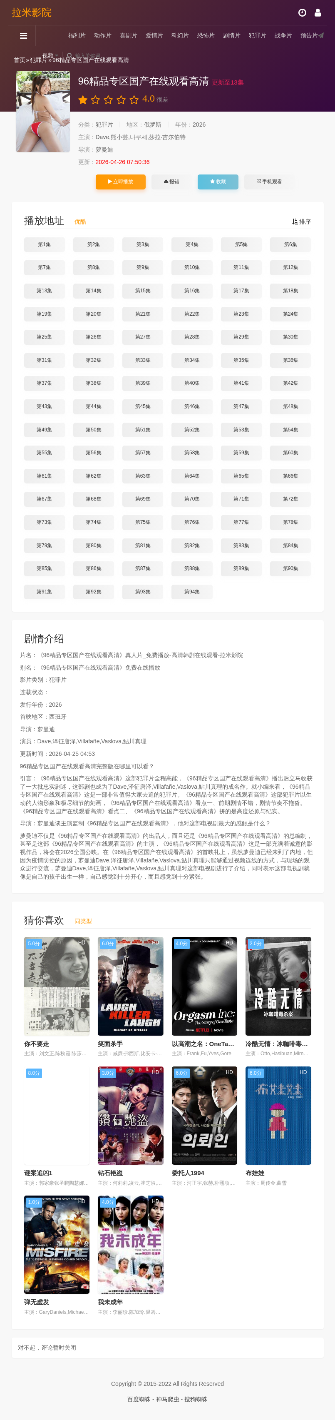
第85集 (44, 568)
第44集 (93, 406)
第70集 (192, 499)
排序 (301, 221)
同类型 (83, 921)
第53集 (241, 430)
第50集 (93, 430)
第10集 (192, 267)
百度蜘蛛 (139, 1399)
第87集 (143, 568)
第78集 (290, 522)
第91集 (44, 592)
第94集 (192, 592)
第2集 (93, 244)
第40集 (192, 383)
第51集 (143, 430)
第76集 (192, 522)
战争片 (283, 35)
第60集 (290, 453)
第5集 (241, 244)
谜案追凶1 (38, 1172)
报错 (171, 181)
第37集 (44, 383)
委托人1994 (188, 1172)
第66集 (290, 476)
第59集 (241, 453)
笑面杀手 (110, 1043)
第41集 (241, 383)
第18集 (290, 291)
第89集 (241, 568)
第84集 (290, 545)
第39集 (143, 383)
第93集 (143, 592)
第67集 (44, 499)
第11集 (241, 267)
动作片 (103, 35)
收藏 (218, 181)
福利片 (77, 35)
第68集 (93, 499)
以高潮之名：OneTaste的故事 (214, 1043)
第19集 (44, 314)
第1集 (44, 244)
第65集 (241, 476)
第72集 (290, 499)
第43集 (44, 406)
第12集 (290, 267)
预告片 (309, 35)
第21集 (143, 314)
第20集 (93, 314)
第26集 (93, 337)
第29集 (241, 337)
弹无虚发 (36, 1301)
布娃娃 (255, 1172)
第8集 (93, 267)
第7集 (44, 267)
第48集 (290, 406)
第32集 (93, 360)
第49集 (44, 430)
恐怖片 (206, 35)
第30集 (290, 337)
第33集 (143, 360)
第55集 (44, 453)
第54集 (290, 430)
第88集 (192, 568)
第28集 (192, 337)
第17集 (241, 291)
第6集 (290, 244)
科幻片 (180, 35)
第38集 (93, 383)
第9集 (142, 267)
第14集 (93, 291)
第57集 (143, 453)
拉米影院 (32, 12)
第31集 (44, 360)
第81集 (143, 545)
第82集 (192, 545)
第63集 (143, 476)
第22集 (192, 314)
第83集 (241, 545)
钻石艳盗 (110, 1172)
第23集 (241, 314)
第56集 (93, 453)
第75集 (143, 522)
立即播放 (120, 181)
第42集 (290, 383)
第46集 (192, 406)
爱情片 (154, 35)
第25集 (44, 337)
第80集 (93, 545)
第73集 (44, 522)
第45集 (143, 406)
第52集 (192, 430)
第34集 (192, 360)
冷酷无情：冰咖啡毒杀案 (280, 1043)
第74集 (93, 522)
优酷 (80, 221)
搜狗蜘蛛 (196, 1399)
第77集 (241, 522)
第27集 (143, 337)
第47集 (241, 406)
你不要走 (36, 1043)
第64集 (192, 476)
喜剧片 (128, 35)
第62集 (93, 476)
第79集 (44, 545)
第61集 (44, 476)
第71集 (241, 499)
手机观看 (269, 181)
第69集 (143, 499)
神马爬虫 (167, 1399)
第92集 (93, 592)
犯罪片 (257, 35)
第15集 (143, 291)
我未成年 (110, 1301)
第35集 (241, 360)
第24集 (290, 314)
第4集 (192, 244)
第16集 (192, 291)
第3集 (142, 244)
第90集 (290, 568)
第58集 (192, 453)
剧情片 (232, 35)
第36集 (290, 360)
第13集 (44, 291)
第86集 (93, 568)
